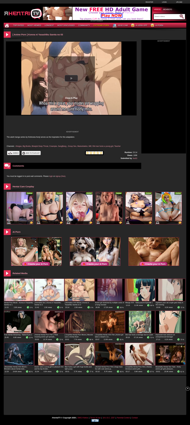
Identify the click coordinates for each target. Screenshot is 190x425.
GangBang (62, 146)
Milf (90, 146)
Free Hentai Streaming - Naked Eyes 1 (18, 335)
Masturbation (82, 146)
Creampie (53, 146)
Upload (179, 2)
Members (167, 9)
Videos (157, 9)
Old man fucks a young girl (102, 146)
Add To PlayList (31, 153)
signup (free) (60, 176)
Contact (135, 418)
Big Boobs (27, 146)
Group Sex (72, 146)
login (51, 176)
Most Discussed (66, 25)
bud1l (135, 158)
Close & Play (71, 98)
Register (149, 2)
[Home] (7, 25)
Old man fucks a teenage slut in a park (139, 335)
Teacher (117, 146)
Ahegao (19, 146)
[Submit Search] (182, 16)
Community (84, 25)
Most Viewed (34, 25)
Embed (13, 153)
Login (164, 2)
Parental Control (123, 418)
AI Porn (157, 25)
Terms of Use (95, 418)
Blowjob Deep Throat (40, 146)
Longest (49, 25)
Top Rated (18, 25)
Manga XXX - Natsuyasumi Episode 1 (139, 302)
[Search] (167, 16)
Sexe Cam (120, 25)
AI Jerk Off (139, 25)
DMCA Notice (82, 418)
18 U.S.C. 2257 (109, 418)
